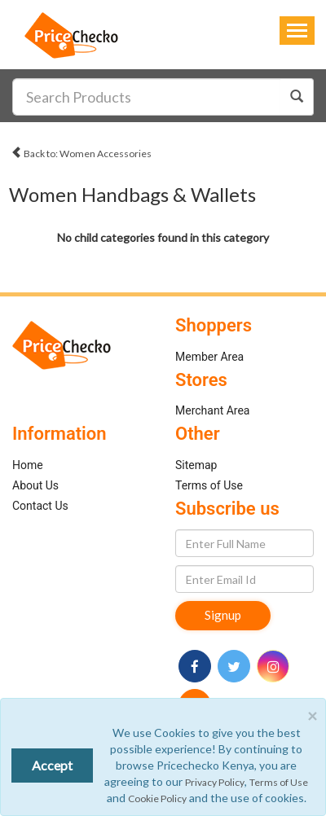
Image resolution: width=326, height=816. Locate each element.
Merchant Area (212, 410)
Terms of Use (209, 485)
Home (27, 465)
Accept (52, 765)
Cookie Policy (157, 798)
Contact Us (40, 505)
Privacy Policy (214, 782)
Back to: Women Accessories (81, 151)
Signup (223, 615)
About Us (35, 485)
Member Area (209, 356)
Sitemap (196, 465)
